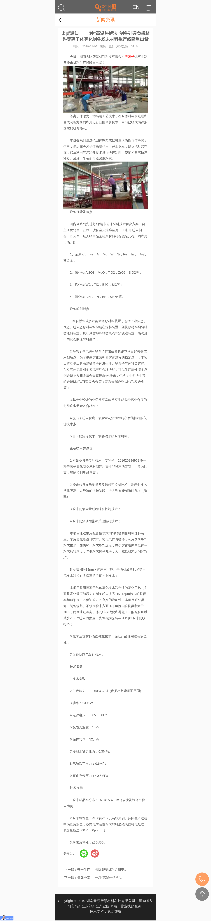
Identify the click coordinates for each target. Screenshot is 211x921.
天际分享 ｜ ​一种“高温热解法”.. (99, 878)
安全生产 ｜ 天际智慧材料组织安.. (101, 869)
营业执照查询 (130, 906)
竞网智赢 (114, 912)
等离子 (129, 56)
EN (136, 7)
